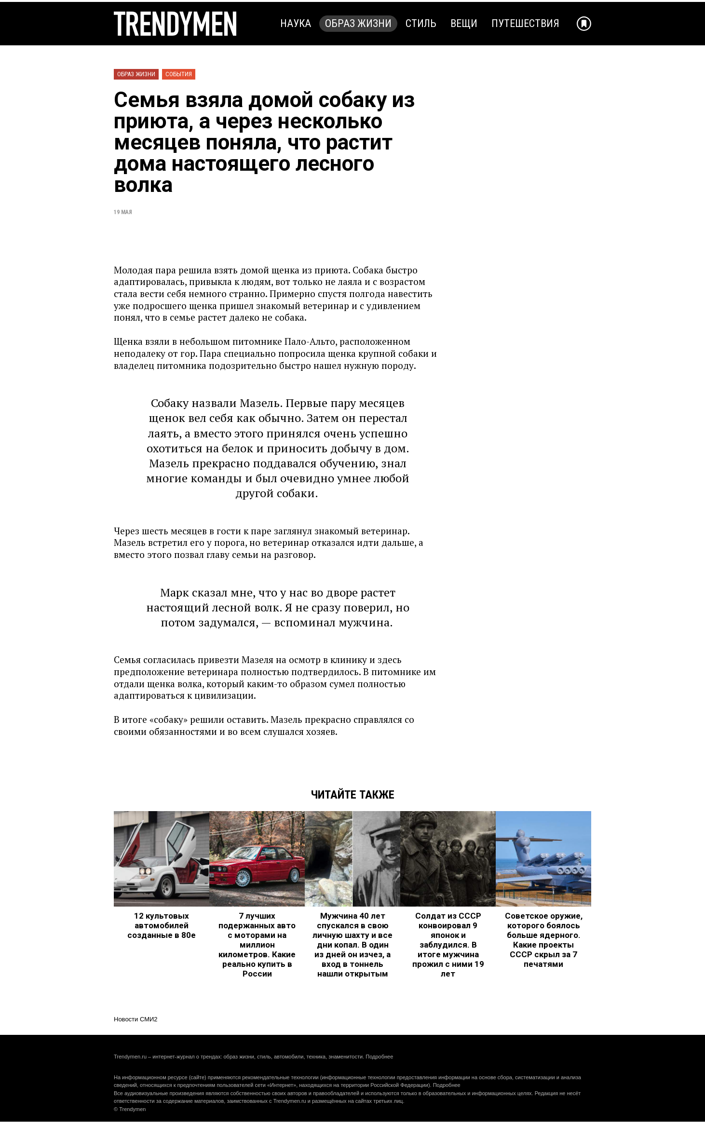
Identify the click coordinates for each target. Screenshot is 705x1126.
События (178, 74)
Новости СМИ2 (136, 1019)
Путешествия (525, 23)
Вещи (463, 23)
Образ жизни (358, 23)
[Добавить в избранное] (584, 23)
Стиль (421, 23)
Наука (295, 23)
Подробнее (379, 1056)
